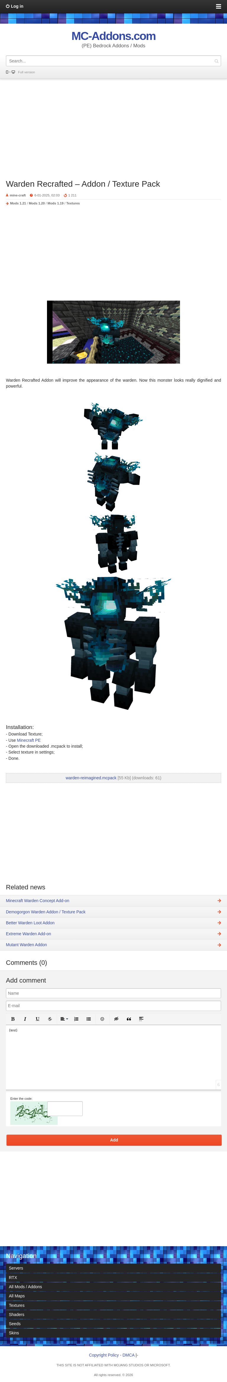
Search (216, 61)
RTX (13, 1277)
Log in (17, 6)
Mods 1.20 (37, 203)
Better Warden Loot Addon (30, 922)
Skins (14, 1333)
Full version (26, 72)
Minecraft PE (28, 740)
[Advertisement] (113, 126)
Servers (16, 1268)
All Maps (17, 1296)
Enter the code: (21, 1098)
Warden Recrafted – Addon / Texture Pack (83, 183)
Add (114, 1140)
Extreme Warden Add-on (28, 933)
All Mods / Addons (25, 1286)
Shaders (16, 1314)
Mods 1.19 (56, 203)
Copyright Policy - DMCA (111, 1355)
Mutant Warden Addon (26, 944)
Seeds (15, 1323)
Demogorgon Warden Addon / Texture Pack (45, 911)
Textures (73, 203)
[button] (12, 1019)
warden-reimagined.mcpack (91, 777)
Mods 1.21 (18, 203)
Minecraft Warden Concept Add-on (37, 900)
